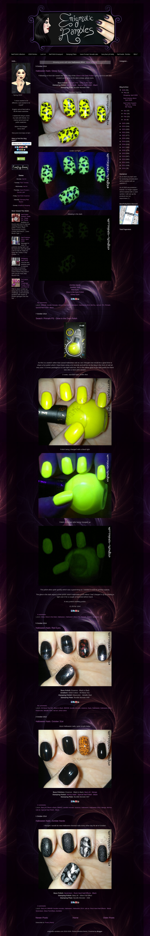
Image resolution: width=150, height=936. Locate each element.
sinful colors (63, 710)
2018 (124, 144)
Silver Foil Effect (49, 911)
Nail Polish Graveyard (56, 54)
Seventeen (39, 911)
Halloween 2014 (84, 305)
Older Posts (108, 917)
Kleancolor (39, 710)
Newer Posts (42, 917)
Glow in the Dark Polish (85, 76)
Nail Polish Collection (18, 54)
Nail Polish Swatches (24, 196)
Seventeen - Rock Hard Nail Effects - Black (80, 893)
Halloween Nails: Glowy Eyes (49, 71)
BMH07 (60, 807)
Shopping (27, 205)
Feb (125, 116)
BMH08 (43, 305)
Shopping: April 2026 (24, 259)
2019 (124, 141)
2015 (124, 153)
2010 (124, 168)
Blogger (99, 931)
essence (84, 708)
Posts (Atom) (49, 922)
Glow (43, 617)
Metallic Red (48, 710)
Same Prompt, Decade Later (89, 54)
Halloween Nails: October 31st (49, 721)
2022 (124, 132)
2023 (124, 129)
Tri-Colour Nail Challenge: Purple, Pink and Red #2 (25, 283)
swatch (89, 617)
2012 (124, 162)
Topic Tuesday (24, 182)
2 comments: (42, 805)
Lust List (43, 54)
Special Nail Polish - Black (45, 307)
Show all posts (91, 62)
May (125, 92)
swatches (96, 617)
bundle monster (52, 305)
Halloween (74, 305)
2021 (124, 135)
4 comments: (42, 614)
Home (75, 917)
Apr (125, 110)
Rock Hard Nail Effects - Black (100, 908)
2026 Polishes (32, 54)
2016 (124, 150)
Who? (135, 54)
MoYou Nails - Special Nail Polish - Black (82, 85)
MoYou (93, 305)
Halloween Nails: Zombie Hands (50, 821)
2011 (124, 165)
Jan (125, 119)
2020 (124, 138)
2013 (124, 159)
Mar (125, 113)
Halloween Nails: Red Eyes (48, 628)
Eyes (89, 708)
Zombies (59, 911)
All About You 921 (47, 708)
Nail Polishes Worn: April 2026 (25, 239)
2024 (124, 126)
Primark (107, 305)
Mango (103, 807)
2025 (124, 123)
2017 (124, 147)
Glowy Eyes (75, 294)
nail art (98, 305)
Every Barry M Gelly (107, 54)
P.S (103, 305)
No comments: (42, 303)
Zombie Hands (75, 285)
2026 (124, 90)
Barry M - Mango (90, 792)
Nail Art (24, 179)
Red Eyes (75, 290)
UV (101, 617)
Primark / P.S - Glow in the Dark (80, 83)
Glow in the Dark (64, 305)
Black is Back (58, 708)
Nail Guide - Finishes (123, 54)
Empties (20, 205)
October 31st (75, 287)
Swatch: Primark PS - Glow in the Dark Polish (56, 318)
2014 (124, 156)
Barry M (43, 807)
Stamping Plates (71, 54)
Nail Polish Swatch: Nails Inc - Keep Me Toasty (25, 217)
